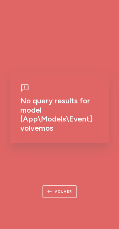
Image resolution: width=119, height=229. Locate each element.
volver (59, 191)
